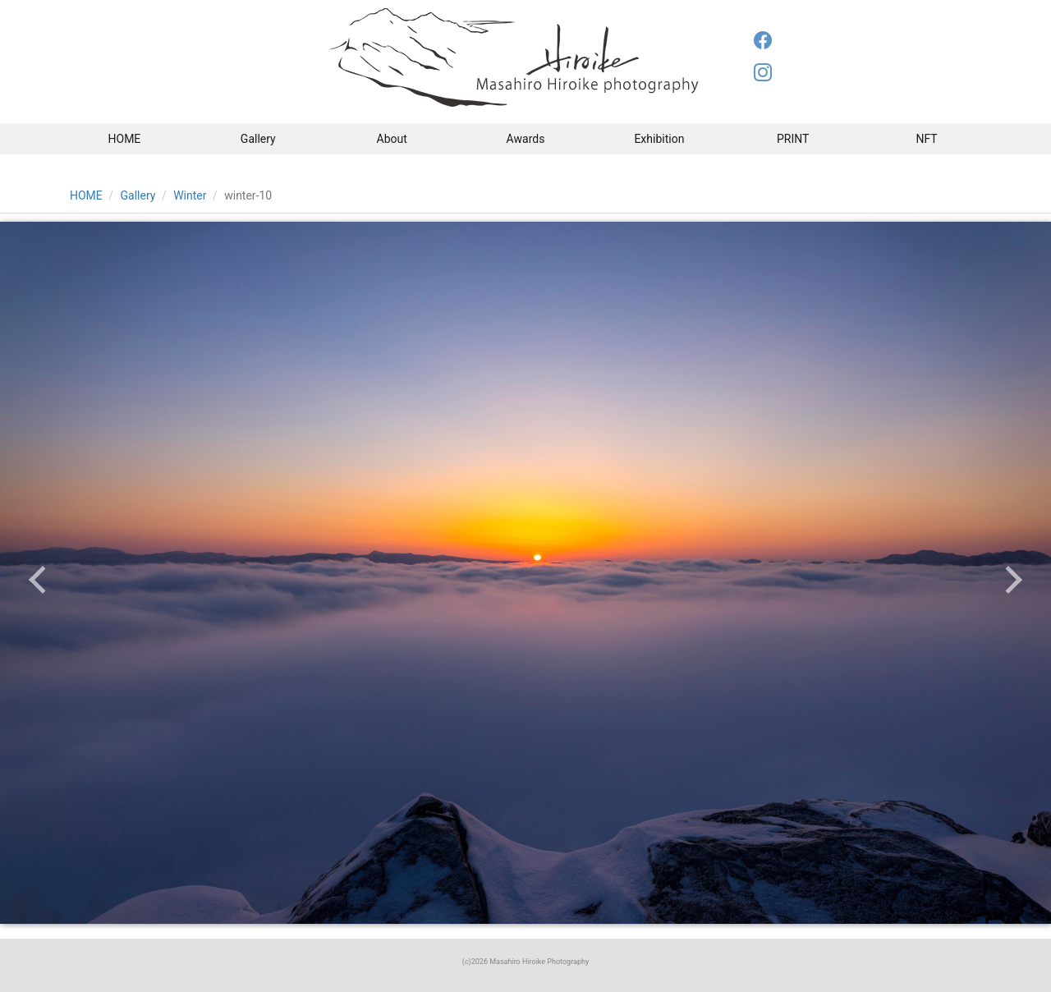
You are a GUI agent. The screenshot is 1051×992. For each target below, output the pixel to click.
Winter (189, 195)
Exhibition (659, 138)
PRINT (793, 138)
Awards (526, 138)
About (392, 138)
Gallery (258, 138)
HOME (124, 138)
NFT (926, 138)
